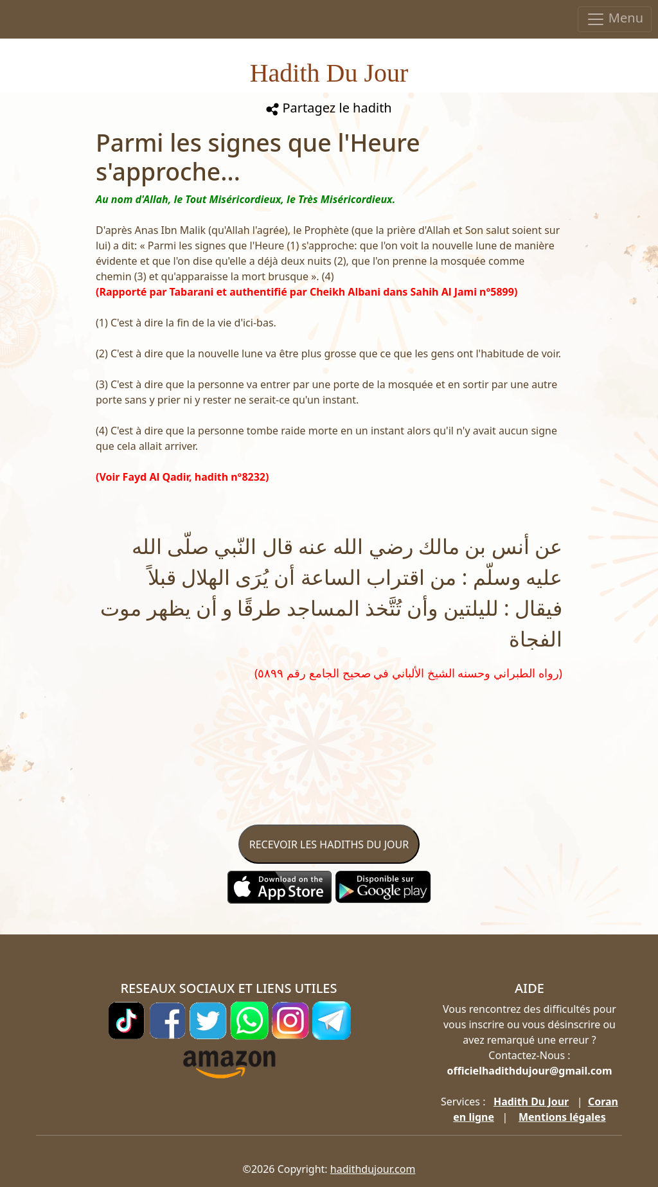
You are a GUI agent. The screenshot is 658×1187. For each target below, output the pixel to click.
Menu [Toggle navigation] (614, 19)
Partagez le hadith (328, 107)
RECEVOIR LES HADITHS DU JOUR (329, 844)
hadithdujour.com (373, 1169)
